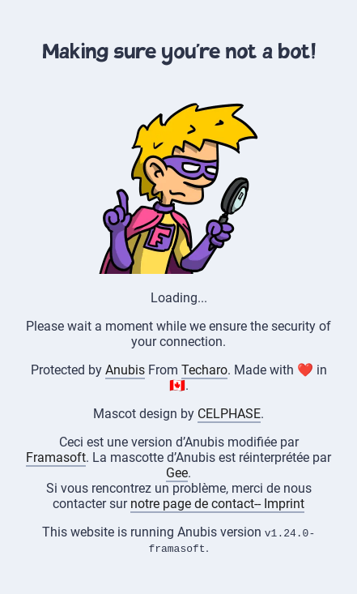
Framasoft (56, 457)
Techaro (204, 370)
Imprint (284, 503)
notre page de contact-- (197, 503)
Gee (177, 473)
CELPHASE (229, 413)
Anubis (125, 370)
